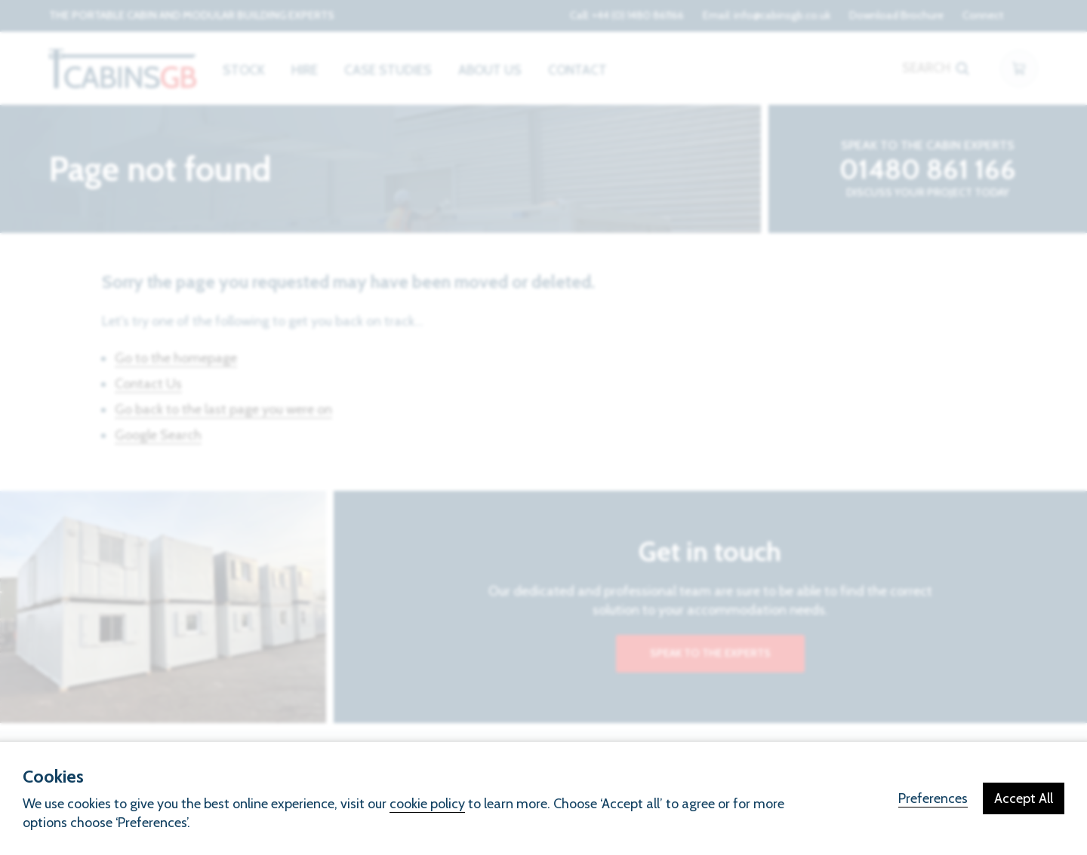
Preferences (933, 798)
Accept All (1023, 798)
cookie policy (427, 803)
